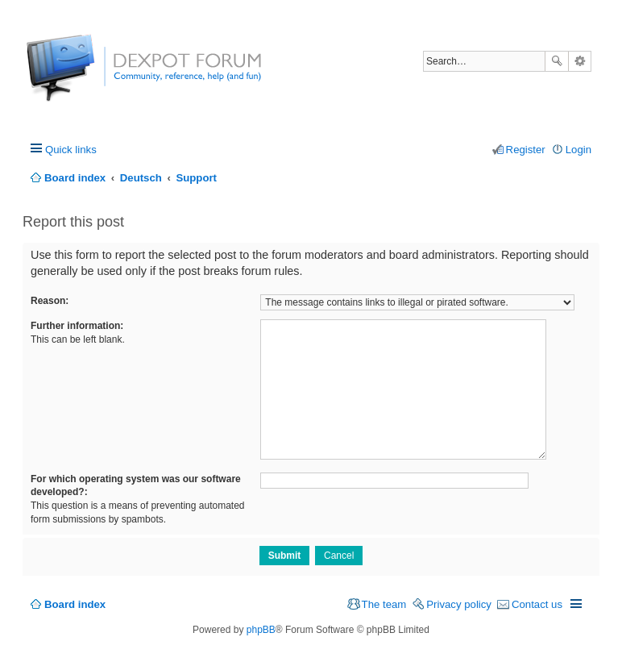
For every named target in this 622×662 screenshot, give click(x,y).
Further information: (77, 325)
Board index (75, 604)
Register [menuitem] (525, 150)
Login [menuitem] (578, 150)
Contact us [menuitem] (537, 604)
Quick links (71, 150)
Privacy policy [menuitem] (458, 604)
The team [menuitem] (384, 604)
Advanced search (580, 61)
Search (557, 61)
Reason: (49, 300)
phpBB (261, 629)
